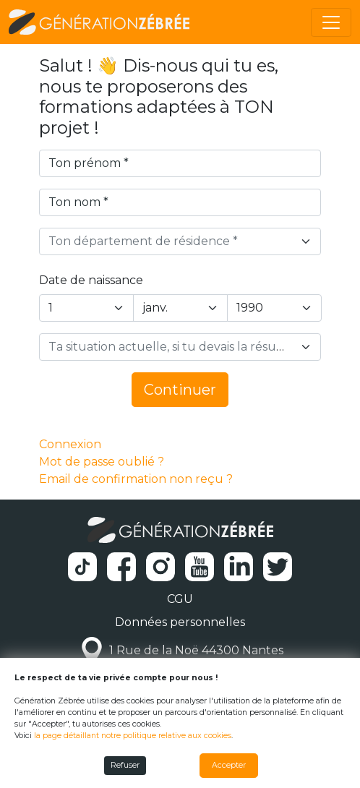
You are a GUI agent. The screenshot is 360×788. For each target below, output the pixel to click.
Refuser (125, 765)
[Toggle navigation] (331, 22)
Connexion (70, 444)
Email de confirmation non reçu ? (136, 479)
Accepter (229, 765)
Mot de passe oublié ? (101, 461)
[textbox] (171, 241)
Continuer (180, 389)
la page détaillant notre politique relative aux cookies (132, 735)
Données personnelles (180, 622)
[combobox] (180, 241)
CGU (180, 599)
